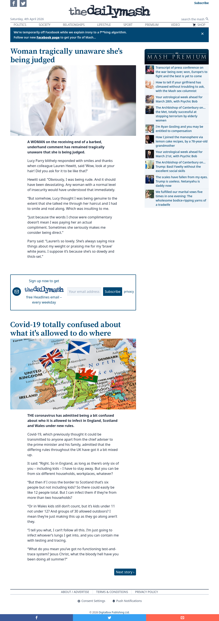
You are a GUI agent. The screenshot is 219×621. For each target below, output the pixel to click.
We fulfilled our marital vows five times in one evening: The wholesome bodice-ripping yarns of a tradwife (181, 198)
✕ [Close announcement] (202, 33)
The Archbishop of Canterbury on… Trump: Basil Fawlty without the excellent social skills (181, 166)
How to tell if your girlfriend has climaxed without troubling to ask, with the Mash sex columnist (180, 86)
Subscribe (112, 291)
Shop (198, 25)
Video (175, 25)
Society (44, 25)
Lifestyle (104, 25)
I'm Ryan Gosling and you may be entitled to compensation (179, 128)
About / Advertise (75, 592)
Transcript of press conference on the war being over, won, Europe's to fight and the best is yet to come (181, 71)
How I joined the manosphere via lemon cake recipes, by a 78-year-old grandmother (181, 141)
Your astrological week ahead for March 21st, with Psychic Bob (179, 154)
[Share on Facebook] (36, 617)
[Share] (182, 617)
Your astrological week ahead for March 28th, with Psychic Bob (179, 99)
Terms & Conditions (112, 592)
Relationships (74, 25)
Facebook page (48, 37)
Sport (127, 25)
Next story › (125, 572)
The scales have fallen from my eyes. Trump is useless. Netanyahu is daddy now (182, 181)
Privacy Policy (146, 592)
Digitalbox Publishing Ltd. (114, 612)
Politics (20, 25)
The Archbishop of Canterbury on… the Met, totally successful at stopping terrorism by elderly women (181, 113)
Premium (151, 25)
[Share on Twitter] (109, 617)
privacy (129, 291)
